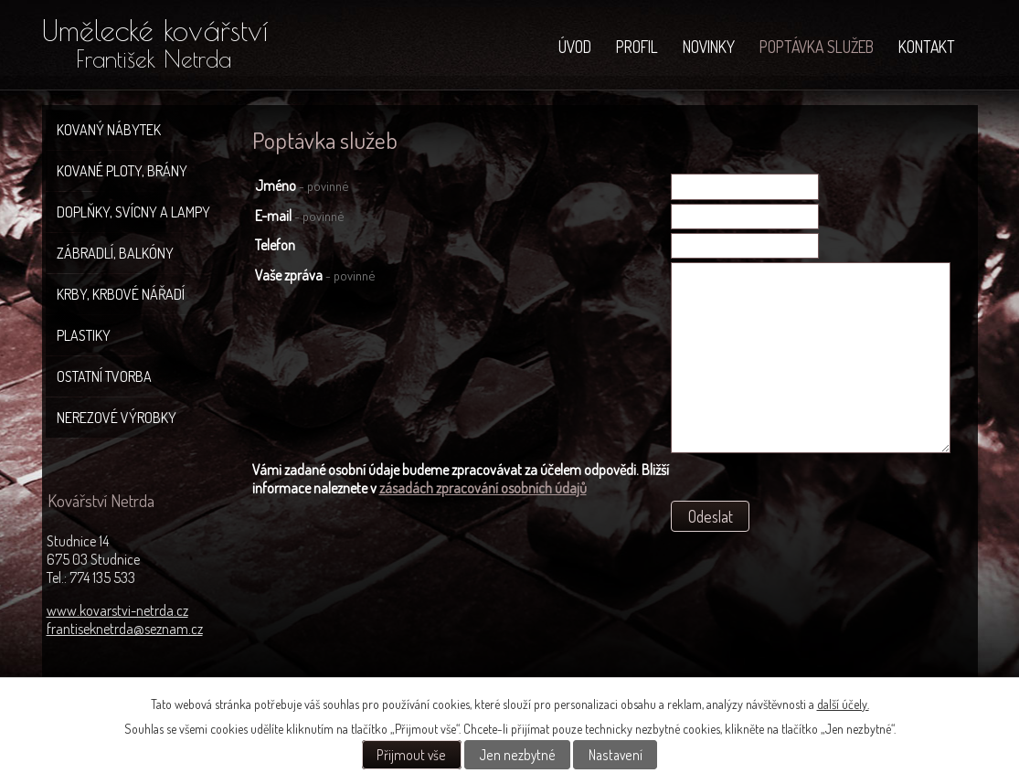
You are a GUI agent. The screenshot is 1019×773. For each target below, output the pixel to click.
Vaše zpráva (315, 275)
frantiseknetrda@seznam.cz (125, 628)
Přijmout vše (411, 755)
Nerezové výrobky (116, 417)
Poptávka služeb (816, 47)
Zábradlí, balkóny (115, 253)
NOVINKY (709, 47)
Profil (637, 47)
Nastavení (615, 755)
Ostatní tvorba (104, 376)
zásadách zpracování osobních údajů (483, 488)
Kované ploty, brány (122, 171)
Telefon (275, 245)
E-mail (299, 215)
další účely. (843, 704)
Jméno (301, 185)
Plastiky (84, 335)
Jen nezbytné (517, 755)
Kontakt (926, 47)
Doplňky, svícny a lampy (133, 212)
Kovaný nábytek (109, 130)
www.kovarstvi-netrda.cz (117, 610)
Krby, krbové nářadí (121, 294)
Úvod (574, 47)
